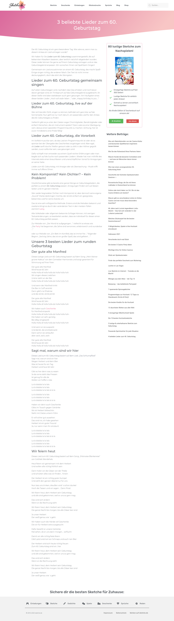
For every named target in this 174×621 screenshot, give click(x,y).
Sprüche (108, 5)
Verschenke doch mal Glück (118, 239)
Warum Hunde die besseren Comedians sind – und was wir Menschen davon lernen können (124, 159)
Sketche (53, 5)
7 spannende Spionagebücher (119, 289)
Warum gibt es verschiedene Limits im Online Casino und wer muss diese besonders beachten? (125, 200)
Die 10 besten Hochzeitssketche (120, 318)
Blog (118, 5)
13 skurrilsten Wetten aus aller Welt (121, 308)
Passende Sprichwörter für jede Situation (123, 331)
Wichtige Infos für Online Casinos (120, 250)
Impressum (108, 613)
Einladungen (79, 5)
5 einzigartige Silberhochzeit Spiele (121, 313)
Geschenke (65, 5)
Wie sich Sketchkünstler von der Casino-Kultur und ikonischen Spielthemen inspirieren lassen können (125, 143)
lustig (41, 209)
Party (38, 226)
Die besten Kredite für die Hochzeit (121, 302)
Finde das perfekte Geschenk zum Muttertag (124, 261)
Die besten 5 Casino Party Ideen (120, 245)
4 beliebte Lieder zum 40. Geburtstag (121, 337)
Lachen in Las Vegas (116, 266)
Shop (126, 5)
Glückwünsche (95, 5)
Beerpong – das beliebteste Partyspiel (122, 284)
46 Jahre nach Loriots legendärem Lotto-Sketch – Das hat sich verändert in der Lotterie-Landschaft (123, 210)
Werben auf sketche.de (139, 613)
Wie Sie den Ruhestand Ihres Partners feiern (124, 152)
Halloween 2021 (114, 234)
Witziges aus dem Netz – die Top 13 (121, 279)
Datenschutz (121, 613)
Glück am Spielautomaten (117, 255)
